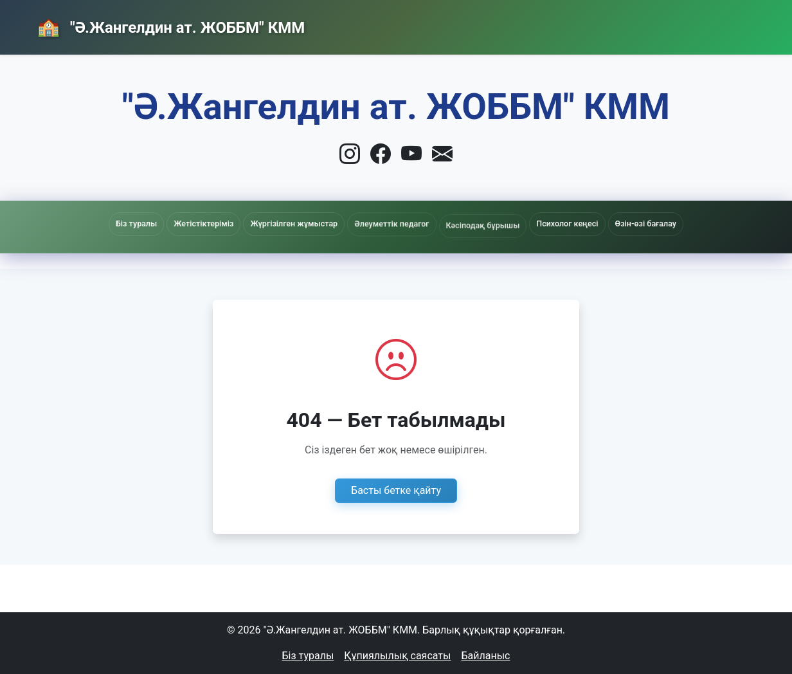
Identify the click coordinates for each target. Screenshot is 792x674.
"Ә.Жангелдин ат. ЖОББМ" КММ (185, 28)
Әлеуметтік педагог (391, 227)
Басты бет (462, 24)
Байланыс (651, 23)
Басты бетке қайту (396, 490)
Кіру (726, 24)
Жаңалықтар (557, 24)
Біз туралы (308, 656)
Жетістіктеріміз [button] (203, 223)
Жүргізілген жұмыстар (294, 225)
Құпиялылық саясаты (397, 656)
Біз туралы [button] (136, 223)
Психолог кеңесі (567, 223)
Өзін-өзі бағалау (645, 223)
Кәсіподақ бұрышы (483, 230)
